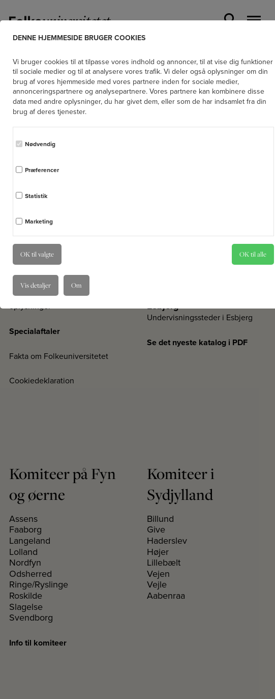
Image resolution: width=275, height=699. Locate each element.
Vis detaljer (35, 285)
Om (76, 285)
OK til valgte (37, 254)
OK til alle (252, 254)
